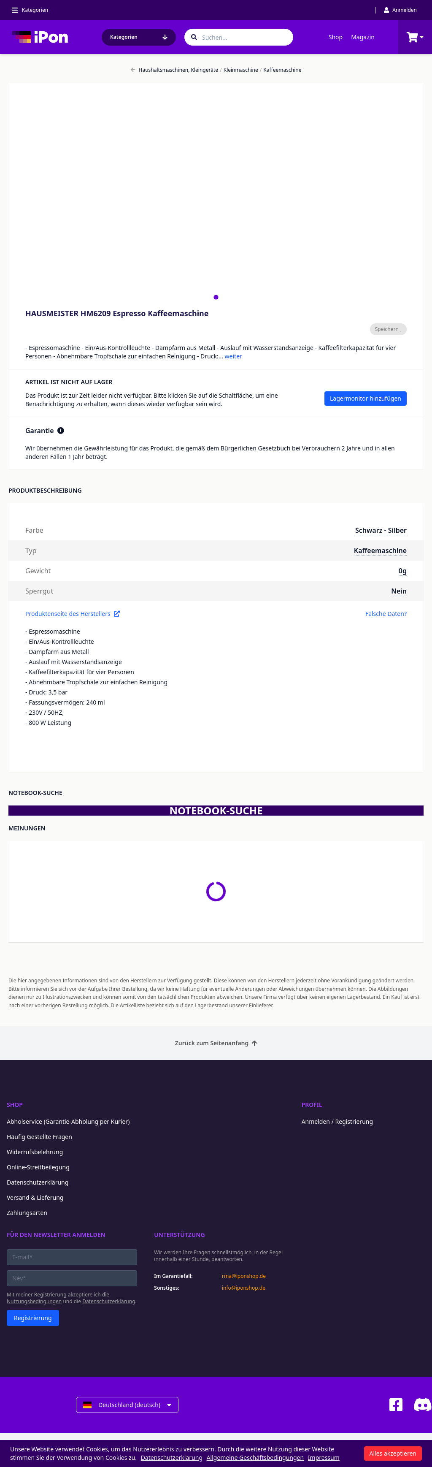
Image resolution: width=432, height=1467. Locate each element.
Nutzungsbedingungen (34, 1301)
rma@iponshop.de (244, 1276)
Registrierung (33, 1318)
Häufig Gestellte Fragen (39, 1137)
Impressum (324, 1457)
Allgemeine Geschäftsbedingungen (255, 1457)
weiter (233, 356)
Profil (312, 1105)
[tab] (215, 297)
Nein (399, 591)
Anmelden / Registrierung (337, 1121)
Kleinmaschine (239, 70)
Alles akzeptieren (393, 1453)
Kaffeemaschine (281, 70)
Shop (336, 37)
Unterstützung (179, 1235)
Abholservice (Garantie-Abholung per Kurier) (68, 1121)
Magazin (363, 37)
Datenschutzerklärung (37, 1182)
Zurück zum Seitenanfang (216, 1043)
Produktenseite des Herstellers (72, 614)
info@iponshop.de (243, 1288)
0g (403, 570)
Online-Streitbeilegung (38, 1167)
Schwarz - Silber (381, 530)
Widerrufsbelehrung (35, 1152)
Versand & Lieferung (35, 1197)
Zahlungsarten (27, 1213)
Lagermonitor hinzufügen (365, 398)
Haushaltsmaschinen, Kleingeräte (175, 70)
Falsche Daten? (386, 614)
